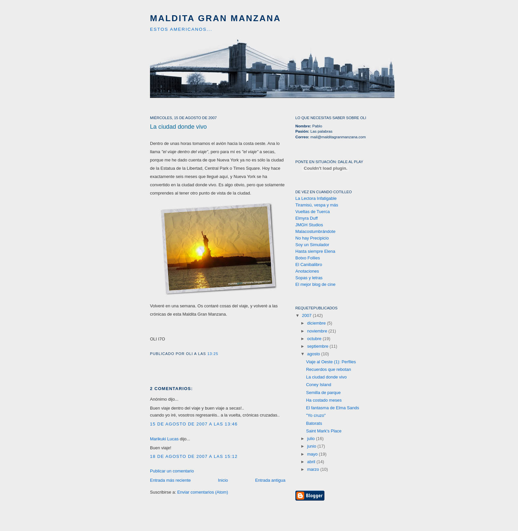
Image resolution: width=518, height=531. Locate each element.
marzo (313, 469)
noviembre (317, 331)
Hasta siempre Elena (315, 251)
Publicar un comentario (172, 470)
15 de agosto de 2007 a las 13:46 (194, 423)
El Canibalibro (308, 264)
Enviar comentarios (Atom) (202, 492)
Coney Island (318, 384)
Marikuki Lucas (164, 438)
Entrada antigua (270, 480)
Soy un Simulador (312, 244)
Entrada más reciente (170, 480)
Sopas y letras (308, 277)
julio (311, 438)
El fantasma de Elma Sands (332, 407)
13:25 (212, 354)
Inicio (223, 480)
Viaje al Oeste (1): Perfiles (331, 361)
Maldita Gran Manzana (215, 18)
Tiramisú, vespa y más (316, 204)
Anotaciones (307, 271)
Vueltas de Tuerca (312, 211)
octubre (315, 338)
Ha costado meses (324, 400)
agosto (314, 353)
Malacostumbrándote (315, 231)
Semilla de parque (323, 392)
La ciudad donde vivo (178, 126)
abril (311, 461)
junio (312, 446)
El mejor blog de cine (315, 284)
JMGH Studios (309, 224)
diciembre (317, 323)
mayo (313, 454)
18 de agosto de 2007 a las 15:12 (194, 456)
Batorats (314, 423)
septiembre (318, 346)
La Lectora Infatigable (316, 198)
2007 (307, 315)
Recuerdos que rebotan (328, 369)
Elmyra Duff (306, 218)
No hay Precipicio (312, 238)
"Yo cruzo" (315, 415)
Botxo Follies (307, 257)
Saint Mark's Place (323, 430)
